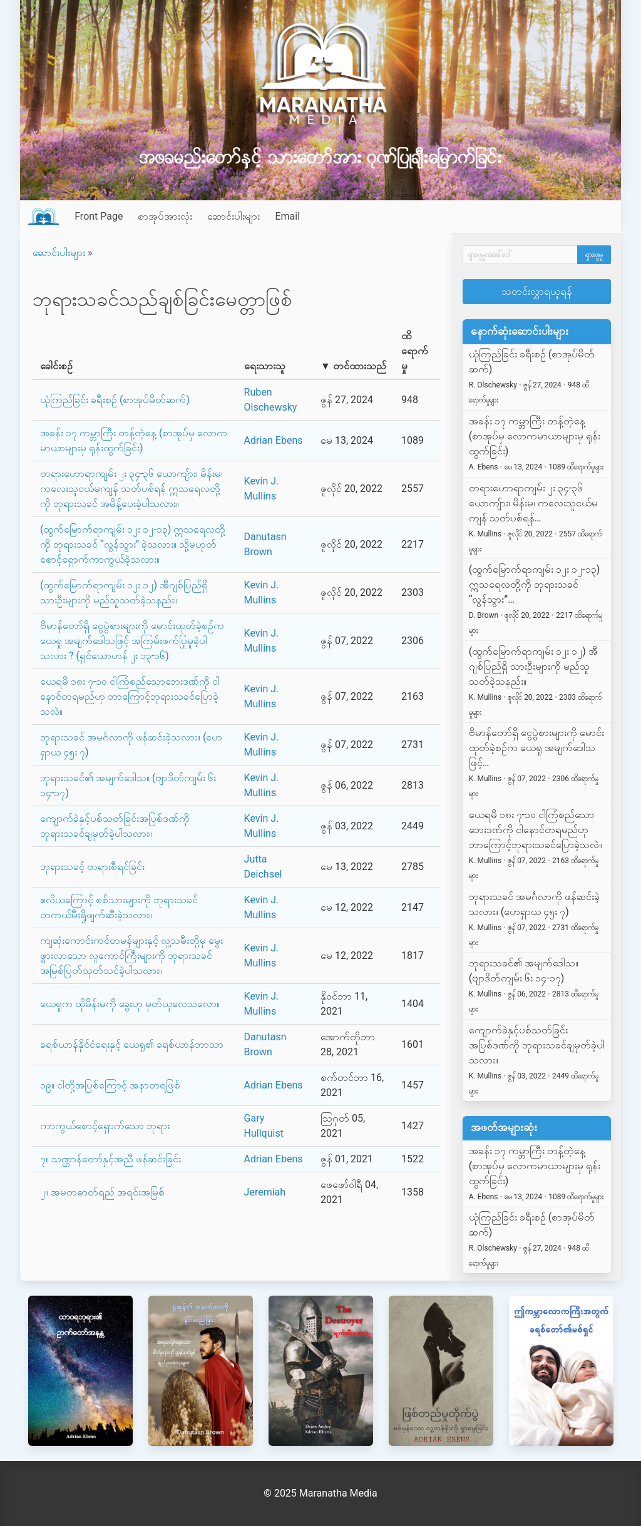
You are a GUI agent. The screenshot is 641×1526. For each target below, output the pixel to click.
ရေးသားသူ (264, 366)
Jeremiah (265, 1192)
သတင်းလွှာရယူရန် (536, 291)
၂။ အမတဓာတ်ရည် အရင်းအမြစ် (102, 1192)
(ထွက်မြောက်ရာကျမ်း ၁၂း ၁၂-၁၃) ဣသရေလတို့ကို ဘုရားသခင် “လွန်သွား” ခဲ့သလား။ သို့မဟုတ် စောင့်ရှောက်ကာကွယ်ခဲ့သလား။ (132, 544)
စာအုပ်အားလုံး (165, 216)
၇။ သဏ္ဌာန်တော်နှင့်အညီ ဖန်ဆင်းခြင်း (110, 1159)
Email (287, 216)
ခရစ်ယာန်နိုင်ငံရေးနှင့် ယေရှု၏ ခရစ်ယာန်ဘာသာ (131, 1044)
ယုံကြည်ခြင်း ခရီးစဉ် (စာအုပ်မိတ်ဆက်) (115, 400)
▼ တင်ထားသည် (353, 366)
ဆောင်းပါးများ (233, 216)
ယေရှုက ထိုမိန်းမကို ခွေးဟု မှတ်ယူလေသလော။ (130, 1004)
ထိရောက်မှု (414, 351)
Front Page (98, 216)
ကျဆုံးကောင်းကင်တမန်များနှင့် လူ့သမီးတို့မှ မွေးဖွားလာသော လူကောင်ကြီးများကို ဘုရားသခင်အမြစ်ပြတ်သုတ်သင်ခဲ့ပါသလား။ (131, 955)
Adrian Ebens (273, 440)
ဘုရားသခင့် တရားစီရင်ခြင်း (92, 867)
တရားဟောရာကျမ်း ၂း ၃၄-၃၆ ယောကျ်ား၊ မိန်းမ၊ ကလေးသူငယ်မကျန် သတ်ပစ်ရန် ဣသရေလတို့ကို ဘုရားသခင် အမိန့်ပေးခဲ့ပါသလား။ (131, 489)
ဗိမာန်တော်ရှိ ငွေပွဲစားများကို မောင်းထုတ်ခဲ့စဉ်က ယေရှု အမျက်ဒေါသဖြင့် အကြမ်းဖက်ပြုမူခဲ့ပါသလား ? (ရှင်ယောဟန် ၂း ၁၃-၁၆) (132, 641)
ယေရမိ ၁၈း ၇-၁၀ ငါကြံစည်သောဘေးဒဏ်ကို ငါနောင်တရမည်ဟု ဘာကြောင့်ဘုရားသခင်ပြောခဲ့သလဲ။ (130, 696)
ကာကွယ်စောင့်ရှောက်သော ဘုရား (105, 1126)
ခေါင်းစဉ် (56, 366)
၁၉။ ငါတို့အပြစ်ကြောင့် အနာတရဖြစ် (110, 1085)
